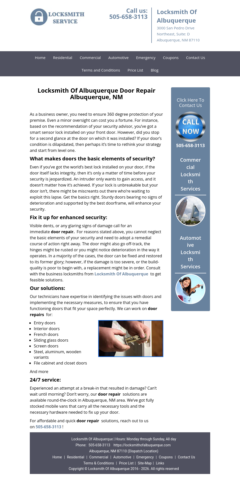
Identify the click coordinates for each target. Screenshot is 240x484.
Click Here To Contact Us (190, 102)
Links (160, 463)
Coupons (171, 57)
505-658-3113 (128, 16)
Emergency (145, 57)
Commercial (90, 57)
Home (40, 57)
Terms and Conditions (101, 70)
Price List (135, 70)
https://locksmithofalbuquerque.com (142, 445)
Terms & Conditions (98, 463)
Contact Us (195, 57)
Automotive (118, 57)
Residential (62, 57)
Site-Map (145, 463)
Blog (155, 70)
